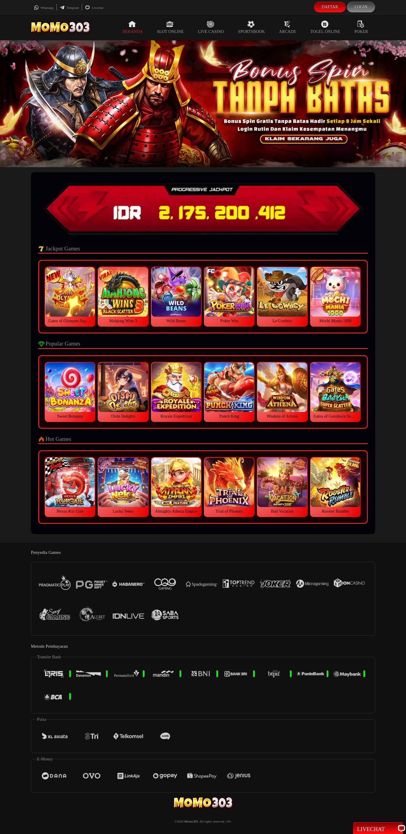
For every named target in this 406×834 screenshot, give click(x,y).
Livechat (94, 7)
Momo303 (191, 821)
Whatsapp (44, 7)
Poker (361, 27)
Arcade (287, 27)
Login (361, 7)
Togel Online (325, 27)
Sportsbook (251, 27)
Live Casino (211, 27)
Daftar (330, 7)
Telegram (69, 7)
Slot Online (170, 27)
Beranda (133, 27)
